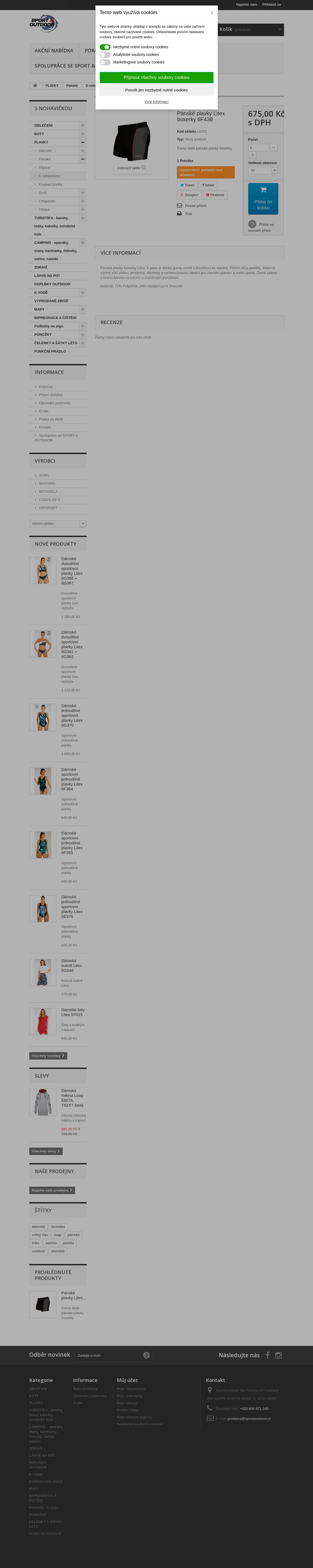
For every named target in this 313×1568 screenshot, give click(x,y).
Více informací (156, 102)
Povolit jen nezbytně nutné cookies (156, 90)
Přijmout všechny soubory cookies (156, 77)
